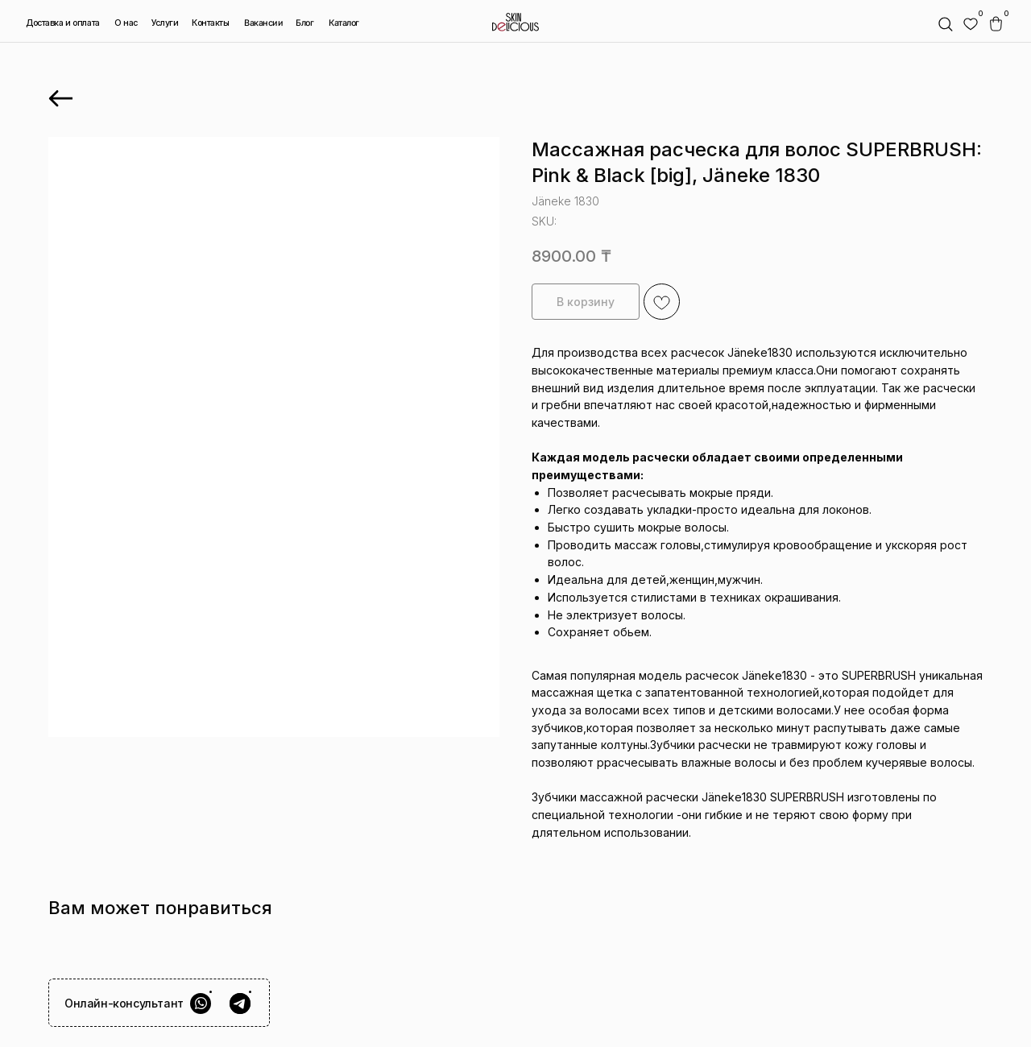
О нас (126, 23)
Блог (305, 23)
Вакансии (264, 23)
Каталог (343, 23)
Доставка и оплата (63, 23)
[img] (970, 24)
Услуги (164, 23)
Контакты (211, 23)
